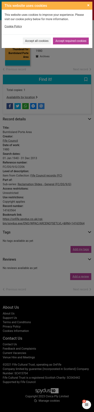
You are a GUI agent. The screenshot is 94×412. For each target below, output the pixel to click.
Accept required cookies (70, 41)
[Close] (88, 5)
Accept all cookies (37, 41)
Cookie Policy (13, 26)
